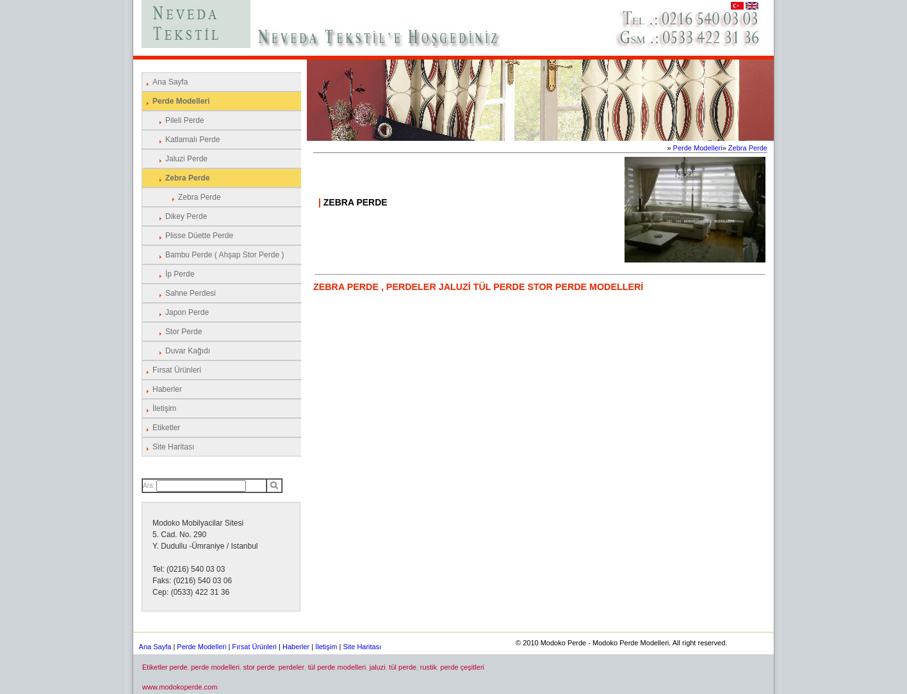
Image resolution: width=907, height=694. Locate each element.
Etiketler (166, 427)
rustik (428, 667)
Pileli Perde (184, 120)
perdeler (291, 667)
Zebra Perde (187, 178)
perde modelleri (215, 667)
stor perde (259, 667)
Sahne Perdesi (190, 293)
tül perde (402, 667)
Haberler (167, 389)
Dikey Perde (186, 216)
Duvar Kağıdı (187, 350)
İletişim (164, 408)
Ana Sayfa (170, 81)
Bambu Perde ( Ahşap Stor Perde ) (224, 254)
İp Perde (179, 274)
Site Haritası (173, 446)
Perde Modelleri (180, 101)
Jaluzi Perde (186, 158)
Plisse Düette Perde (199, 235)
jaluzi (378, 667)
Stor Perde (183, 331)
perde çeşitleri (462, 667)
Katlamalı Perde (192, 139)
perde (179, 667)
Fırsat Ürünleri (176, 370)
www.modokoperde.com (179, 687)
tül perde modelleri (337, 667)
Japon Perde (187, 312)
